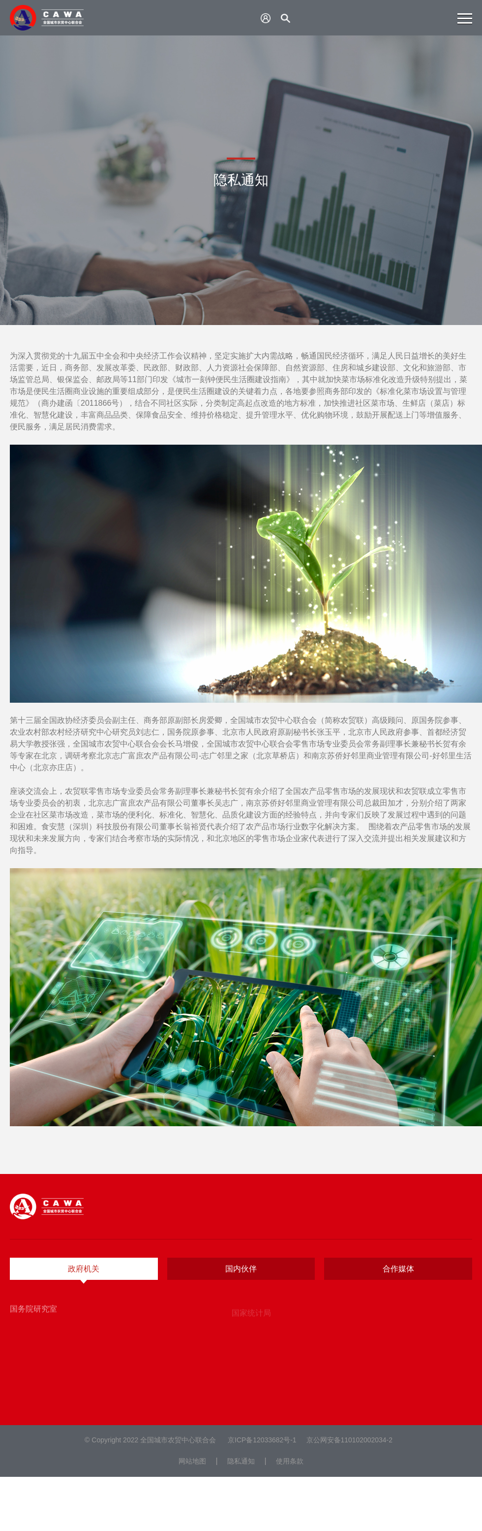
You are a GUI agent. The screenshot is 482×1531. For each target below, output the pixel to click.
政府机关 (83, 1269)
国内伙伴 (241, 1269)
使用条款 (289, 1461)
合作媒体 (398, 1269)
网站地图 (192, 1461)
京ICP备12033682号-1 (262, 1440)
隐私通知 (241, 1461)
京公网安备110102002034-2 (349, 1440)
